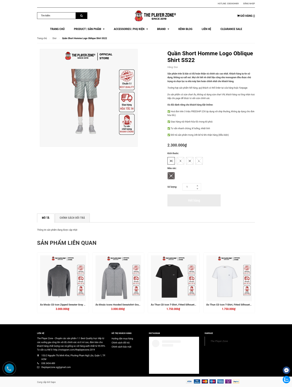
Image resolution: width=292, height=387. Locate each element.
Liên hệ (40, 333)
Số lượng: (172, 187)
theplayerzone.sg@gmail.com (56, 367)
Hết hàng (194, 200)
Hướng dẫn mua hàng (122, 338)
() (246, 15)
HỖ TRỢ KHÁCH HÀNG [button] (122, 333)
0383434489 (233, 3)
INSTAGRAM (154, 333)
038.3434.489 (48, 363)
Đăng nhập (249, 3)
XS (171, 161)
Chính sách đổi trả (120, 342)
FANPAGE (209, 333)
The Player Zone (219, 341)
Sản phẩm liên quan (66, 243)
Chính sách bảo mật (121, 346)
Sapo (53, 382)
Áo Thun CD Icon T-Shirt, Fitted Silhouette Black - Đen (180, 304)
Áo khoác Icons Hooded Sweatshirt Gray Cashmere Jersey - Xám (131, 304)
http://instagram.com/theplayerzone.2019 (74, 349)
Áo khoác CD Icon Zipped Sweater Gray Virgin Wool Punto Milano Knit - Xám (82, 304)
